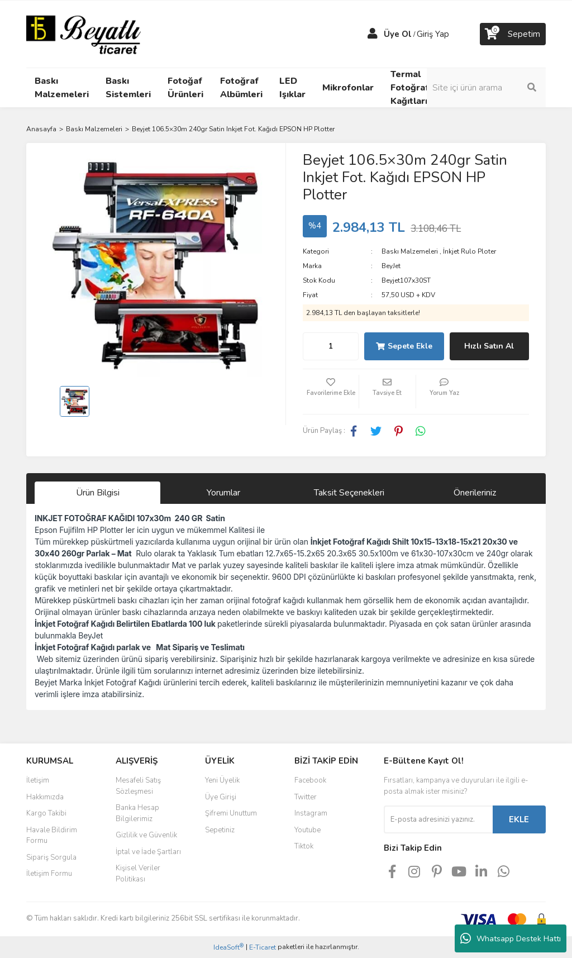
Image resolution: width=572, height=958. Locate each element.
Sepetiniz (220, 830)
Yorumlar (223, 493)
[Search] (487, 87)
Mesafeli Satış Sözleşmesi (138, 786)
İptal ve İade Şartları (148, 852)
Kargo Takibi (46, 813)
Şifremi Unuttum (231, 813)
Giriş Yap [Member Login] (433, 34)
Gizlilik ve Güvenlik (146, 835)
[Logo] (83, 33)
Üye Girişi (220, 797)
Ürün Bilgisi (98, 493)
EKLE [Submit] (519, 819)
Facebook (310, 780)
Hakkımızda (45, 797)
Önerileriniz (475, 493)
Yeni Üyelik (222, 780)
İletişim (37, 780)
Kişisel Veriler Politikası (138, 873)
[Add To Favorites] (331, 391)
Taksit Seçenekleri (349, 493)
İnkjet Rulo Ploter (469, 251)
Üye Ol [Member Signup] (398, 34)
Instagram (310, 813)
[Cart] (513, 34)
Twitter (305, 797)
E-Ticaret (262, 947)
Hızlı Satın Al (489, 346)
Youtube (307, 830)
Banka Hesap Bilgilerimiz (137, 813)
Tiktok (303, 846)
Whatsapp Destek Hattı (510, 938)
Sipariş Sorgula (51, 857)
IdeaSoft (228, 947)
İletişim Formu (49, 874)
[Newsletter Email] (438, 819)
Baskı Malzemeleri (410, 251)
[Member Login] (373, 34)
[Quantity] (331, 346)
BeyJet (391, 265)
